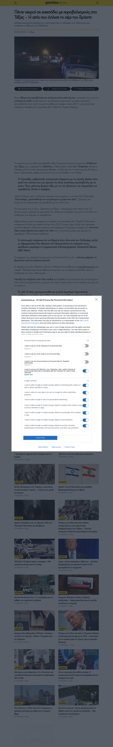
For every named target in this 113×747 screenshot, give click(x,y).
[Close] (97, 300)
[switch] (86, 345)
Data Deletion (43, 447)
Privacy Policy (70, 447)
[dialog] (56, 373)
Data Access (56, 447)
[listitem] (56, 340)
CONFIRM (40, 438)
